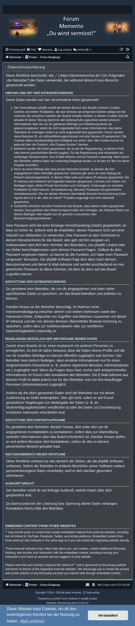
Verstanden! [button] (108, 615)
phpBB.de (83, 603)
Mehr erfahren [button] (32, 621)
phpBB (55, 598)
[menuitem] (31, 50)
